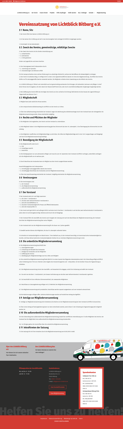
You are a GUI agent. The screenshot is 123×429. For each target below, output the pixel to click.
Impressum (43, 418)
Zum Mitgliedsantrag (57, 393)
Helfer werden (72, 13)
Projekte (52, 13)
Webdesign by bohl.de (70, 418)
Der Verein (35, 13)
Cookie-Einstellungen (61, 421)
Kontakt (119, 1)
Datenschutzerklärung (55, 418)
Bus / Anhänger (82, 13)
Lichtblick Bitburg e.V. (23, 13)
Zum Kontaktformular (58, 387)
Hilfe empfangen (61, 13)
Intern (81, 418)
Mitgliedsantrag (101, 13)
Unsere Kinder (44, 13)
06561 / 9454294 (56, 379)
